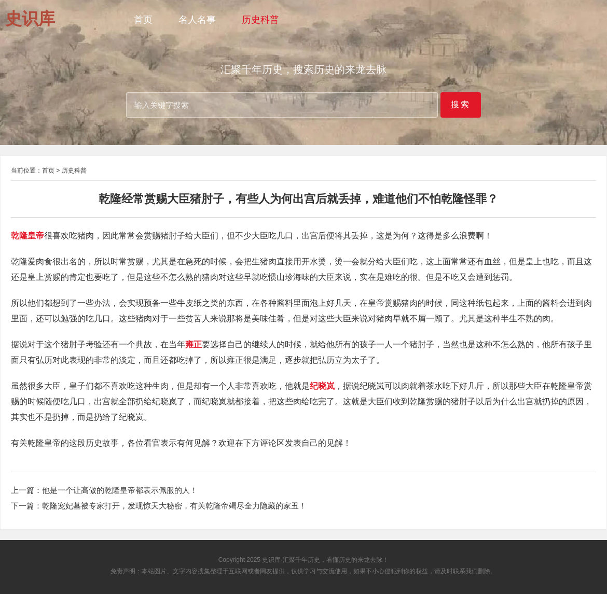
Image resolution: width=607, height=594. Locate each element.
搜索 (461, 104)
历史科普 (260, 20)
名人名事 (197, 20)
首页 (143, 20)
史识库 (271, 559)
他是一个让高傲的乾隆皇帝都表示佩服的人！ (120, 490)
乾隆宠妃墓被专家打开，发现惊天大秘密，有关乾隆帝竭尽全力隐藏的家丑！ (174, 505)
